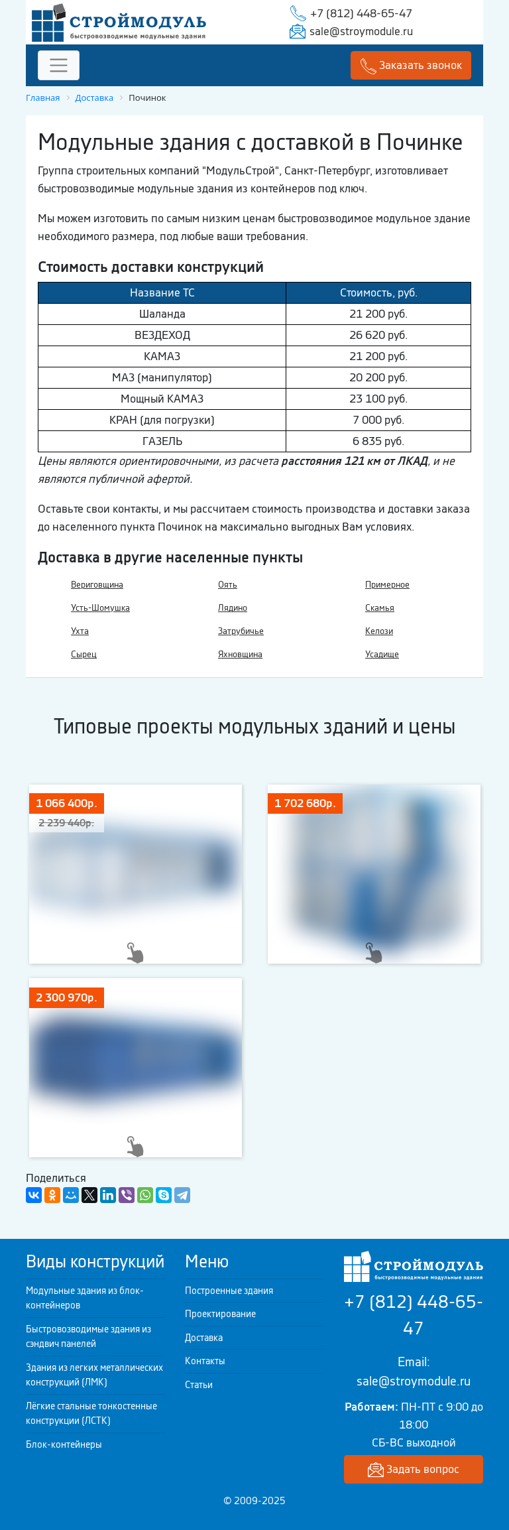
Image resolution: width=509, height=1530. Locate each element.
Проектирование (220, 1314)
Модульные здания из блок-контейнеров (85, 1298)
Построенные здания (229, 1291)
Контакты (205, 1361)
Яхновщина (240, 654)
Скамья (379, 607)
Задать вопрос (413, 1470)
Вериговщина (97, 584)
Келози (379, 631)
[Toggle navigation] (59, 65)
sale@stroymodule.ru (361, 31)
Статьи (199, 1385)
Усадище (382, 654)
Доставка (204, 1338)
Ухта (80, 631)
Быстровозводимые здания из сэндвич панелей (88, 1336)
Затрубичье (241, 631)
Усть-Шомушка (100, 607)
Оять (227, 584)
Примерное (387, 584)
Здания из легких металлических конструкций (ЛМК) (94, 1375)
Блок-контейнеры (64, 1444)
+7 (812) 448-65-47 (361, 13)
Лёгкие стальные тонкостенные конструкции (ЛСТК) (91, 1413)
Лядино (232, 607)
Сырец (84, 654)
